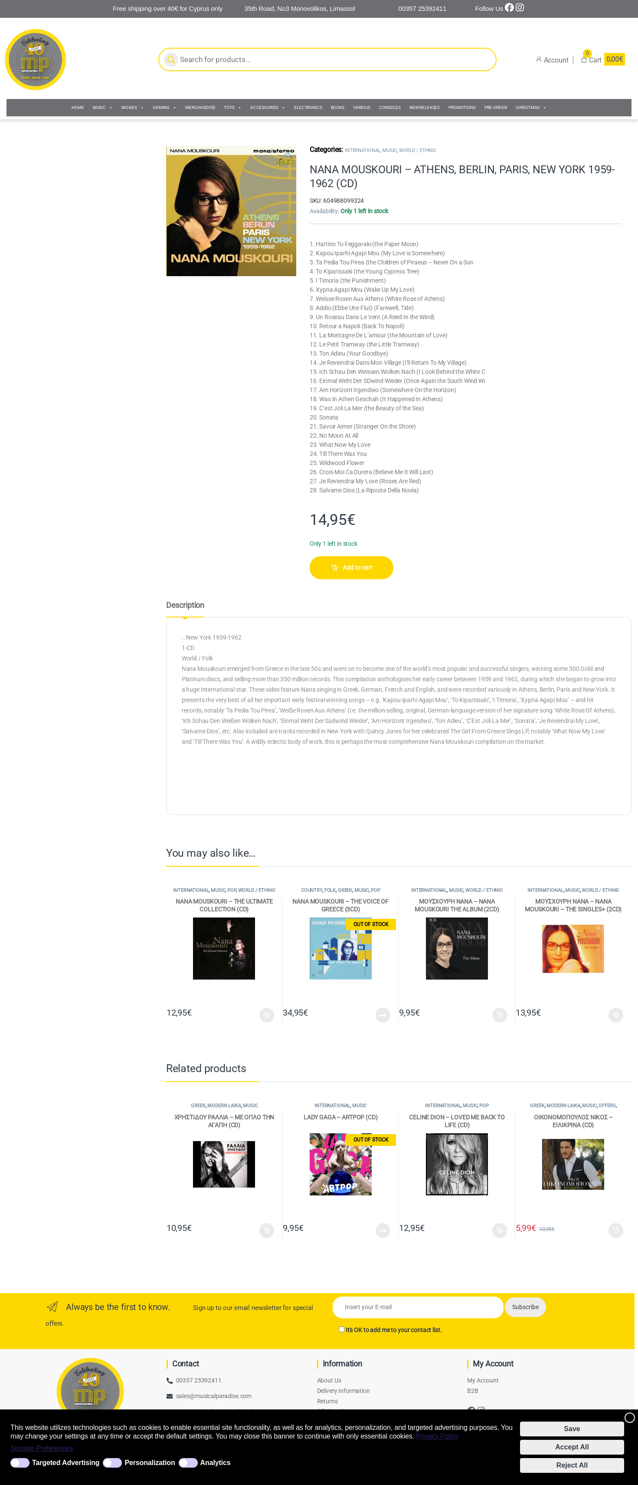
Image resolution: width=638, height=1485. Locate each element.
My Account (483, 1380)
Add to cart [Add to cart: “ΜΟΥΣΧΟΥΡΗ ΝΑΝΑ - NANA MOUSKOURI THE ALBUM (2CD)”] (499, 1015)
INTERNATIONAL (362, 150)
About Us (329, 1380)
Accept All (572, 1447)
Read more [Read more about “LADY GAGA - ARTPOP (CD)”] (383, 1230)
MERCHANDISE (200, 107)
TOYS (232, 107)
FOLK (330, 890)
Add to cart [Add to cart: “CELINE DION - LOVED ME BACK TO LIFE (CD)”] (499, 1230)
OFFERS (607, 1106)
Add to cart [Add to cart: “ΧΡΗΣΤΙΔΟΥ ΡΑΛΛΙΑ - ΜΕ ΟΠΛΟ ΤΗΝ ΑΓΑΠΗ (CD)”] (266, 1230)
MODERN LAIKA (224, 1106)
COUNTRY (311, 890)
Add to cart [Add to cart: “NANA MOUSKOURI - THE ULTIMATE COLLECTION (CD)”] (266, 1015)
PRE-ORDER (495, 107)
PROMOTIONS (462, 107)
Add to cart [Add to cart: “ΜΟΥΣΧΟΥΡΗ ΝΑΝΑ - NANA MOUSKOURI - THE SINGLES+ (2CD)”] (616, 1015)
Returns (327, 1401)
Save (572, 1428)
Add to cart (358, 567)
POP (231, 890)
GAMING (165, 107)
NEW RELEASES (424, 107)
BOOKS (337, 107)
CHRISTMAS (531, 107)
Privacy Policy (437, 1436)
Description (185, 605)
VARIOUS (361, 107)
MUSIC (103, 107)
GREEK (345, 890)
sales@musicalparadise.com (214, 1396)
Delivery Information (343, 1390)
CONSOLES (390, 107)
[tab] (185, 609)
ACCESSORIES (267, 107)
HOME (78, 107)
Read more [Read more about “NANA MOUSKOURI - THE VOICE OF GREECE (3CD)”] (383, 1015)
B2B (472, 1390)
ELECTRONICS (308, 107)
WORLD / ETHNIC (417, 150)
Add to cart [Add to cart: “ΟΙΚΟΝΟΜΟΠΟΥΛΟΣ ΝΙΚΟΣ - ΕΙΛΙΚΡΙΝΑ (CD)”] (616, 1230)
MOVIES (132, 107)
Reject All (572, 1465)
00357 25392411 (199, 1380)
